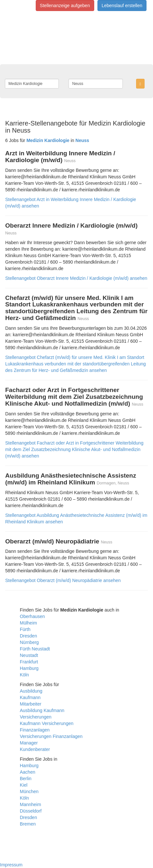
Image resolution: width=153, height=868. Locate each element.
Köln (24, 674)
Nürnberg (29, 642)
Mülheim (28, 622)
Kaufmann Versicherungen (46, 723)
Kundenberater (35, 749)
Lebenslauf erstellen (122, 5)
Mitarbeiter (30, 704)
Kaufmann (30, 697)
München (29, 791)
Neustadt (29, 655)
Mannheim (30, 804)
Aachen (27, 772)
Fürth (25, 629)
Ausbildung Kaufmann (42, 710)
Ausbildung (31, 691)
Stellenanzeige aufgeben (65, 5)
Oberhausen (32, 616)
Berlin (26, 778)
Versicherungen (35, 716)
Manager (29, 742)
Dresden (28, 635)
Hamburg (29, 668)
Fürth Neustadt (35, 648)
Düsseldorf (31, 811)
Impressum (11, 864)
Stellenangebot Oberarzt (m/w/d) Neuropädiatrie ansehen (63, 580)
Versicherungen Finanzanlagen (51, 736)
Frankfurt (29, 661)
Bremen (28, 823)
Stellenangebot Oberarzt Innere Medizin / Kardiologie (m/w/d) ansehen (76, 278)
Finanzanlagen (35, 729)
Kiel (23, 785)
